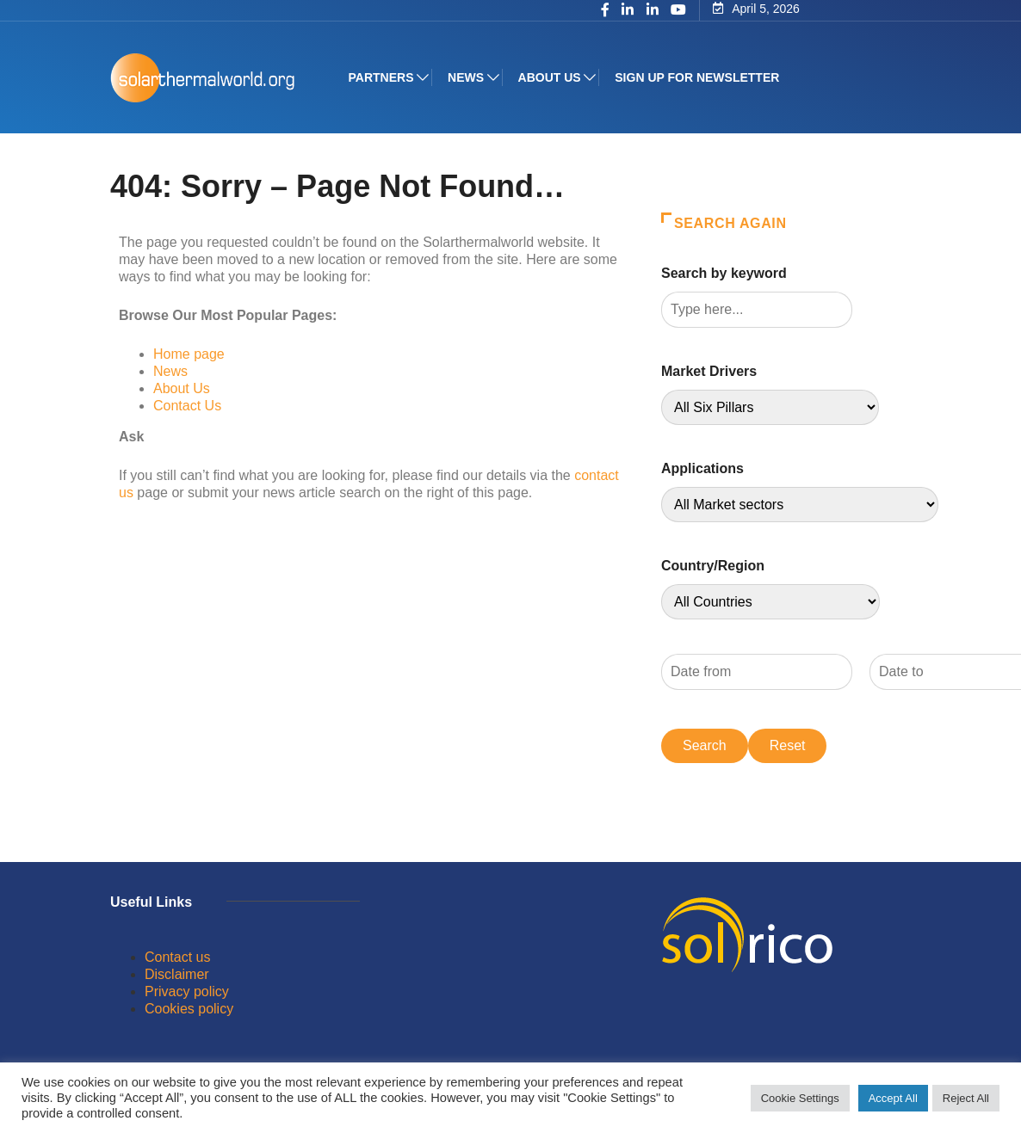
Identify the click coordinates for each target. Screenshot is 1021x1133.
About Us (181, 388)
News (467, 77)
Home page (189, 354)
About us (550, 77)
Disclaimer (177, 974)
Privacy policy (187, 991)
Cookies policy (189, 1008)
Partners (382, 77)
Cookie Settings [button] (800, 1098)
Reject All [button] (966, 1098)
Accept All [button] (893, 1098)
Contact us (177, 957)
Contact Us (187, 405)
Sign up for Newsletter (698, 77)
